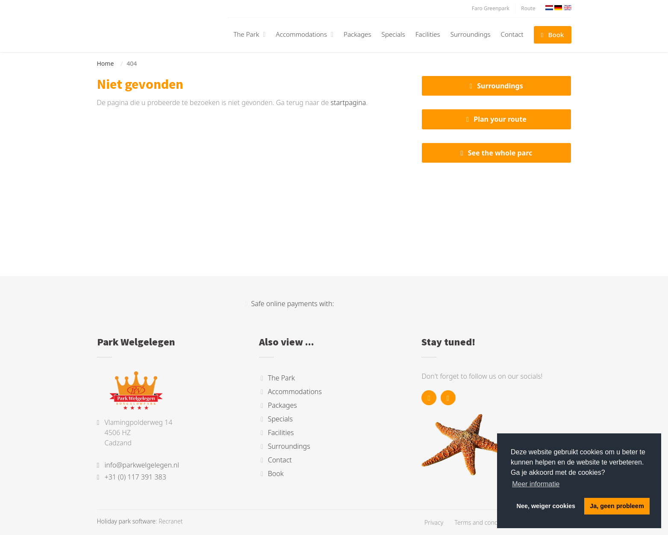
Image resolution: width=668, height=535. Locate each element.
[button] (263, 34)
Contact (512, 34)
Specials (393, 34)
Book (556, 34)
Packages (357, 34)
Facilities (427, 34)
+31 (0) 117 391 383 (135, 477)
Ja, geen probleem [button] (617, 506)
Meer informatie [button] (535, 484)
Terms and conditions (484, 522)
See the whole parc (500, 153)
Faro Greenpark (490, 8)
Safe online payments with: (289, 303)
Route (528, 8)
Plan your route (500, 119)
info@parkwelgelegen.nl (142, 465)
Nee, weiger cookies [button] (546, 506)
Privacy (433, 522)
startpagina (348, 102)
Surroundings (470, 34)
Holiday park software (126, 521)
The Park (246, 34)
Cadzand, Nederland (496, 208)
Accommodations (301, 34)
